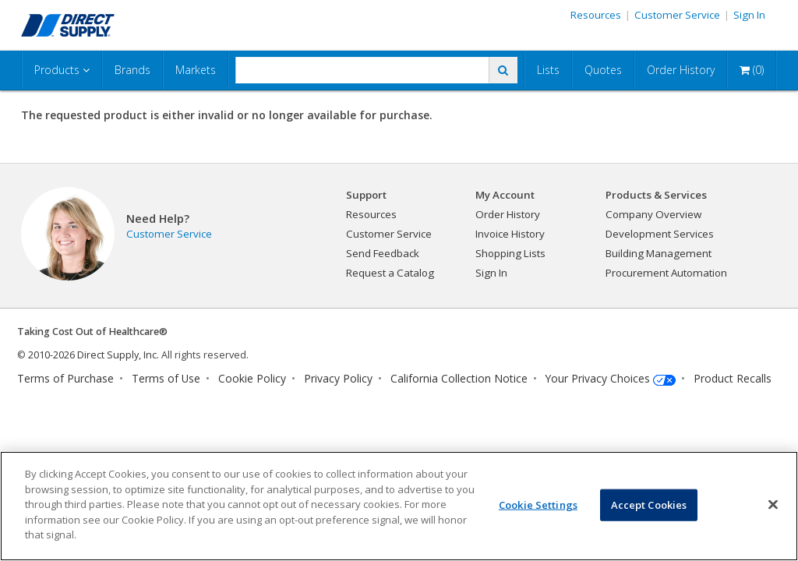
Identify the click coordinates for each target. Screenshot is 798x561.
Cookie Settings (538, 504)
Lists (548, 69)
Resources (595, 15)
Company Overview (653, 214)
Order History (681, 69)
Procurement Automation (666, 273)
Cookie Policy (252, 378)
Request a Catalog (390, 273)
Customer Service (677, 15)
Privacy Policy (338, 378)
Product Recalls (733, 378)
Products (62, 69)
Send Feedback (382, 253)
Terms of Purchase (65, 378)
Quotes (603, 69)
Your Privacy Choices (598, 378)
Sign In (749, 15)
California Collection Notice (459, 378)
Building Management (658, 253)
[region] (399, 506)
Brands (132, 69)
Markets (195, 69)
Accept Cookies (649, 504)
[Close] (773, 504)
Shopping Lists (510, 253)
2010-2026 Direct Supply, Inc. (93, 355)
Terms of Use (166, 378)
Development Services (660, 234)
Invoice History (510, 234)
